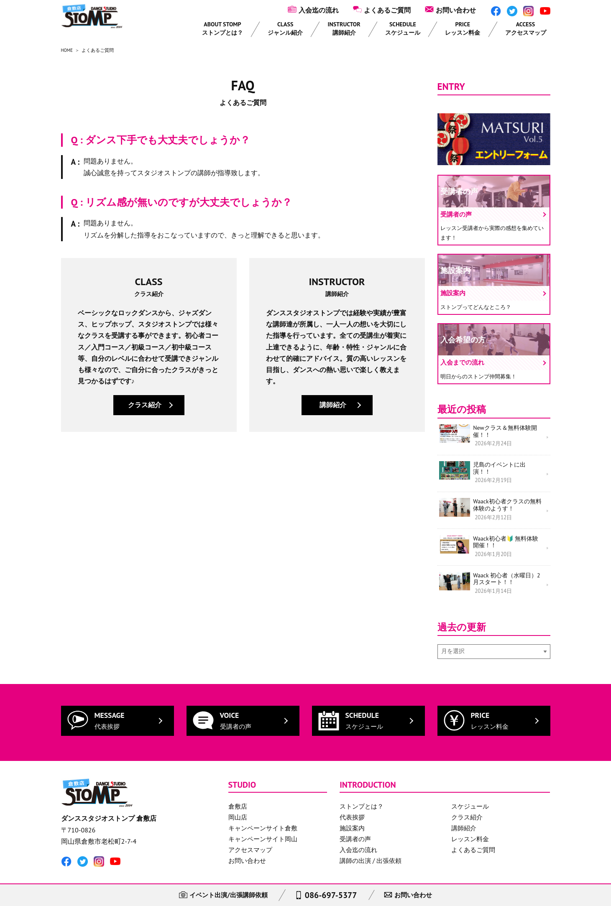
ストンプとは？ (361, 789)
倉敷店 (237, 789)
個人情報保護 (80, 873)
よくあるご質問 (387, 10)
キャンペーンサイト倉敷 (262, 811)
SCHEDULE (402, 28)
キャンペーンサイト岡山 (262, 822)
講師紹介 (333, 405)
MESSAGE (110, 703)
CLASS (285, 28)
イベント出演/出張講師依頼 (224, 894)
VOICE (235, 703)
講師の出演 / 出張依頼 (371, 843)
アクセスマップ (250, 832)
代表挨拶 (352, 800)
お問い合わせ (456, 10)
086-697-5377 (331, 893)
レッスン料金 (470, 822)
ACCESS (525, 28)
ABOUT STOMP (222, 28)
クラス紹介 (144, 405)
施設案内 (352, 811)
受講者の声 (355, 822)
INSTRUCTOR (343, 28)
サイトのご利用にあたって (144, 873)
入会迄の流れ (319, 10)
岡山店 (237, 800)
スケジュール (470, 789)
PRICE (462, 28)
